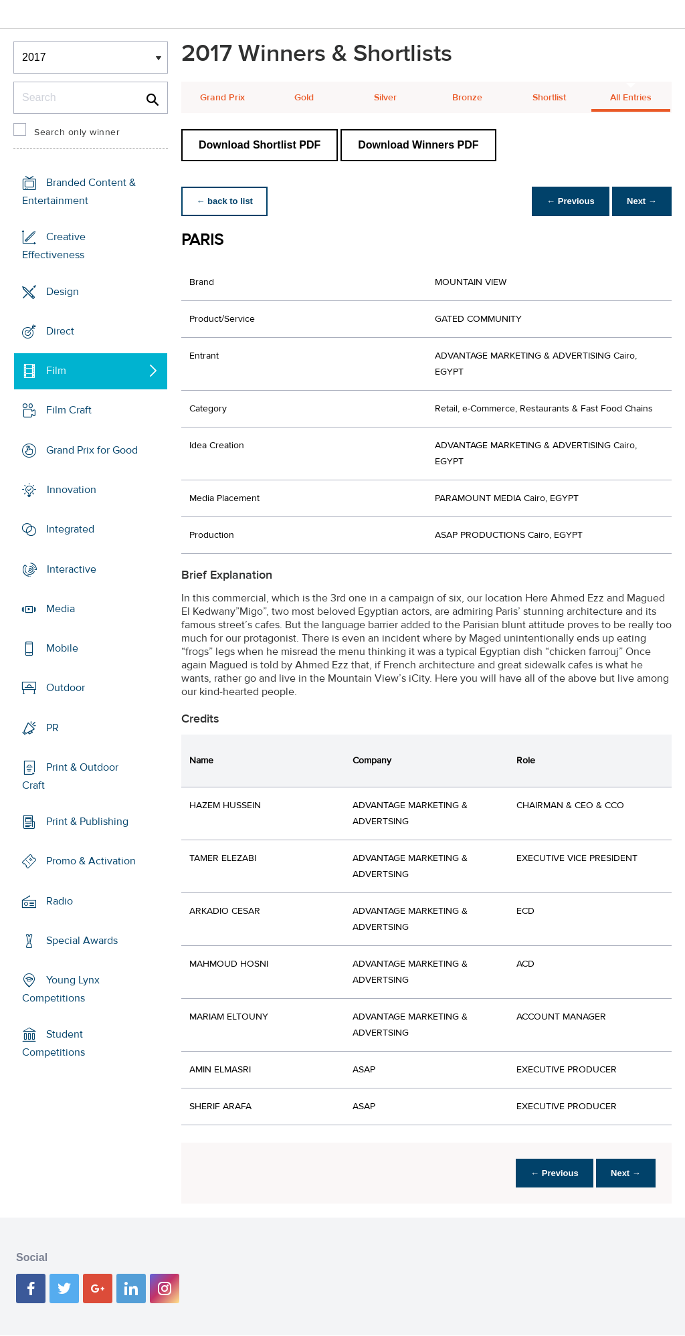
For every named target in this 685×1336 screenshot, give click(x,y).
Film (56, 370)
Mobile (62, 648)
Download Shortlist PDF (259, 145)
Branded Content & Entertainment (79, 191)
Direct (60, 331)
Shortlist (549, 98)
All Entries (631, 98)
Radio (59, 901)
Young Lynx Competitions (61, 989)
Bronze (467, 98)
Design (62, 291)
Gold (304, 98)
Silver (385, 98)
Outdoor (65, 687)
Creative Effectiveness (54, 246)
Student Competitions (53, 1043)
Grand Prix (222, 98)
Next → (640, 201)
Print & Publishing (87, 821)
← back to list (225, 201)
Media (60, 608)
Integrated (70, 529)
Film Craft (69, 410)
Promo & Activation (91, 861)
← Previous (567, 201)
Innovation (71, 489)
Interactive (71, 568)
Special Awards (82, 940)
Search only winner (77, 132)
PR (52, 727)
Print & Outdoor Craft (70, 776)
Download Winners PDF (418, 145)
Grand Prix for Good (92, 450)
